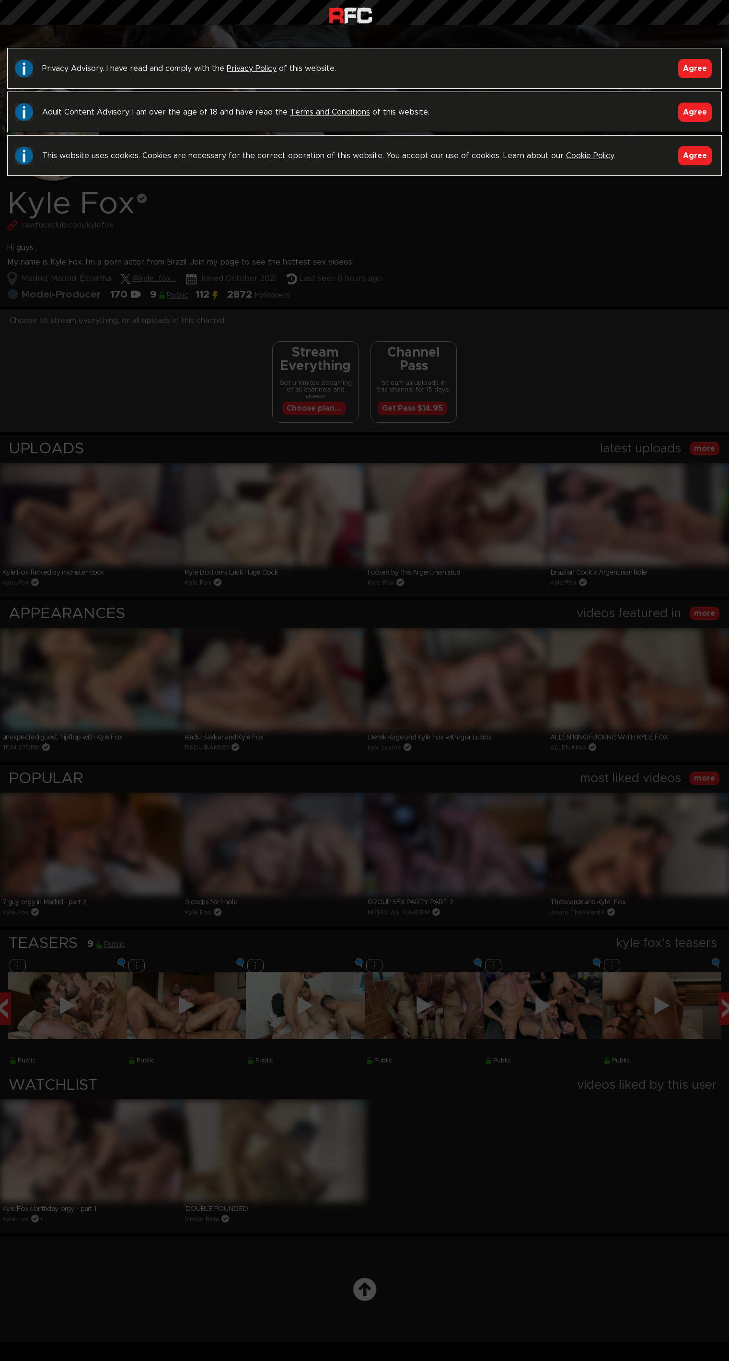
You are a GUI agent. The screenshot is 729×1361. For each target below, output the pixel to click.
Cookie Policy (589, 156)
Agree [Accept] (695, 68)
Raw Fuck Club (350, 14)
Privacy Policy (252, 68)
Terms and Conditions (330, 112)
